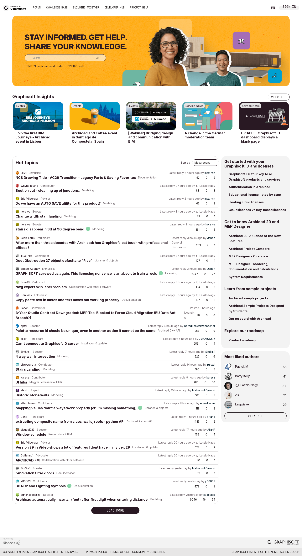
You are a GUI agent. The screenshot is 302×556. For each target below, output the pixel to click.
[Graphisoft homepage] (283, 543)
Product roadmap (242, 340)
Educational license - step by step (255, 195)
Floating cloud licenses (246, 202)
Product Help (139, 7)
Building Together (86, 7)
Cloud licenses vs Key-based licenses (257, 210)
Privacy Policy (96, 551)
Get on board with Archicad (250, 319)
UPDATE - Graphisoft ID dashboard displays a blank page (260, 137)
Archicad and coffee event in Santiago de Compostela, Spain (94, 137)
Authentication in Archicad (249, 187)
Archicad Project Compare (249, 249)
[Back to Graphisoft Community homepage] (16, 7)
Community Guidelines (148, 551)
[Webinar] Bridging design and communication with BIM (150, 137)
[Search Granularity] (95, 57)
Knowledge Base (57, 7)
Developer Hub (115, 7)
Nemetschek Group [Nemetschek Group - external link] (285, 551)
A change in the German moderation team (205, 135)
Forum (37, 7)
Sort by (185, 162)
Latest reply (176, 172)
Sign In (289, 7)
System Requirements (246, 277)
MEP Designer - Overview (248, 256)
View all (278, 97)
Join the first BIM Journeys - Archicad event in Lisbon (32, 137)
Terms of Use (120, 551)
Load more (115, 510)
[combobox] (65, 57)
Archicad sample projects (248, 298)
